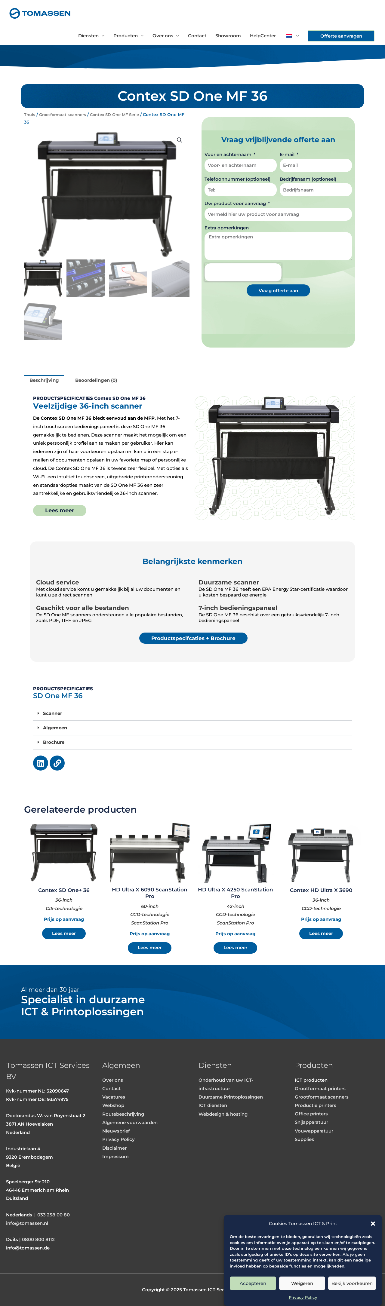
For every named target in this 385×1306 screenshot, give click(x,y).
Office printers (311, 1114)
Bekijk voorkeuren (352, 1283)
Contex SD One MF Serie (122, 114)
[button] (373, 1224)
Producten (125, 35)
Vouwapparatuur (314, 1130)
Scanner (52, 713)
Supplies (304, 1139)
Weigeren (302, 1283)
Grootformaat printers (320, 1089)
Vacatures (113, 1097)
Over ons (162, 35)
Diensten (88, 35)
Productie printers (315, 1105)
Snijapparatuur (311, 1122)
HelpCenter (263, 35)
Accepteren (253, 1283)
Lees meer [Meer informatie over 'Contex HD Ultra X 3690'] (321, 934)
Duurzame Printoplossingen (231, 1097)
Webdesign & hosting (223, 1114)
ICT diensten (213, 1105)
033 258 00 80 (53, 1215)
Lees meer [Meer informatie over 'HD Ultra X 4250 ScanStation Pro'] (235, 948)
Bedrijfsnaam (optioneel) (308, 179)
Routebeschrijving (123, 1114)
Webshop (113, 1105)
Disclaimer (114, 1147)
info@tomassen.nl (27, 1223)
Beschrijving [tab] (44, 380)
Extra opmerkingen (227, 228)
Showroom (228, 35)
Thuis (30, 114)
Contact (197, 35)
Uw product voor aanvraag (236, 203)
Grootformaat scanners (65, 114)
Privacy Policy (303, 1297)
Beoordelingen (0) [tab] (96, 380)
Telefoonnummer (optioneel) (237, 179)
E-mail (288, 154)
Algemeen (55, 728)
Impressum (115, 1156)
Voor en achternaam (229, 154)
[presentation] (243, 272)
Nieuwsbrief (116, 1130)
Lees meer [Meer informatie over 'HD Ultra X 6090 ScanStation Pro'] (150, 948)
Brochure (53, 742)
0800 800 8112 (38, 1240)
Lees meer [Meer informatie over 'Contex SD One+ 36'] (64, 934)
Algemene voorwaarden (130, 1122)
